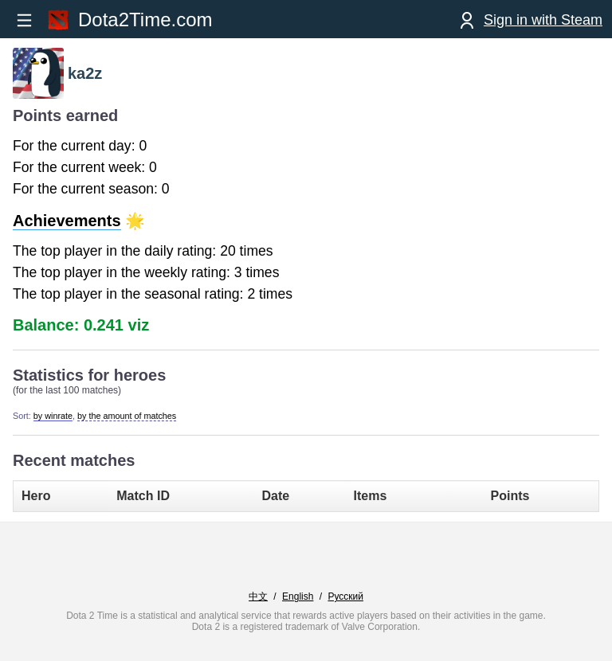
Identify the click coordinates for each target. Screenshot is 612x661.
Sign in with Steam (543, 20)
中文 (258, 596)
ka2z (85, 73)
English (297, 596)
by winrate (53, 415)
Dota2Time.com (145, 19)
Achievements (67, 220)
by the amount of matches (126, 415)
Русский (345, 596)
